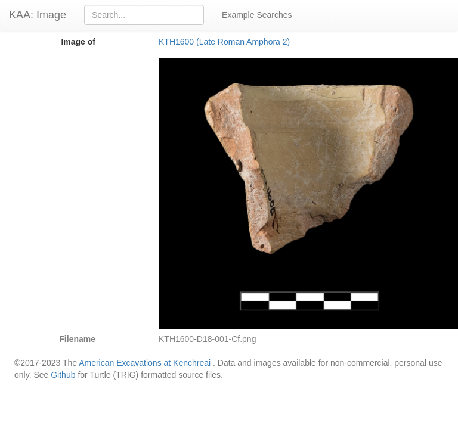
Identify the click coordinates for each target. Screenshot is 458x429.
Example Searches (257, 15)
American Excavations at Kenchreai (145, 363)
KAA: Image (37, 15)
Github (63, 375)
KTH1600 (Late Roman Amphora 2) (224, 41)
